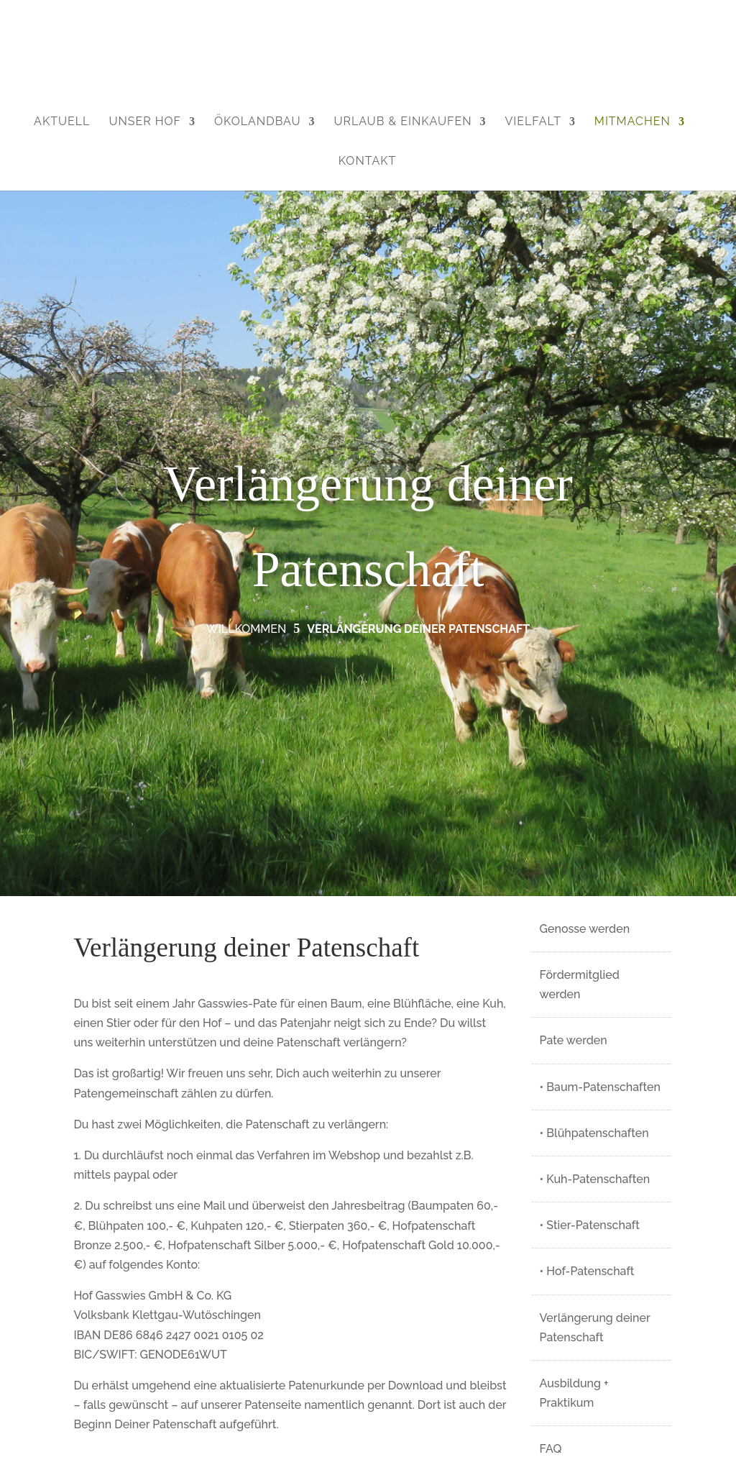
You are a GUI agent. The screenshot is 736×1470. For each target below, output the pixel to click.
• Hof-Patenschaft (587, 1271)
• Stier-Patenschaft (590, 1225)
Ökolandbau (257, 121)
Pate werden (573, 1040)
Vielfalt (533, 121)
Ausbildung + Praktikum (574, 1393)
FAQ (551, 1449)
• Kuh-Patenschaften (595, 1179)
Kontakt (368, 161)
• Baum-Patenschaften (600, 1087)
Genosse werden (585, 929)
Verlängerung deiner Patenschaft (595, 1327)
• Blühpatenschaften (594, 1133)
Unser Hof (145, 121)
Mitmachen (632, 121)
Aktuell (62, 121)
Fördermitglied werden (580, 984)
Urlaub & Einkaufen (403, 121)
